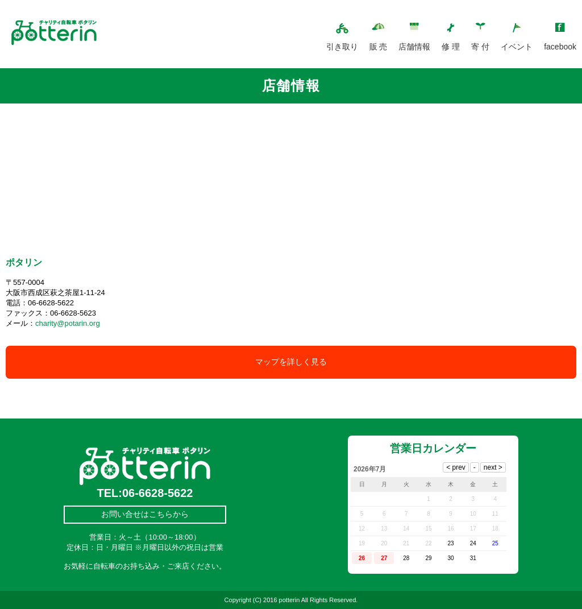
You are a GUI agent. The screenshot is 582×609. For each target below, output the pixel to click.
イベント (517, 46)
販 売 (378, 46)
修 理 (451, 46)
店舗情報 (414, 46)
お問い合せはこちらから (145, 514)
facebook (560, 46)
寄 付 (480, 46)
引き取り (342, 46)
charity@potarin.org (67, 323)
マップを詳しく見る (291, 361)
